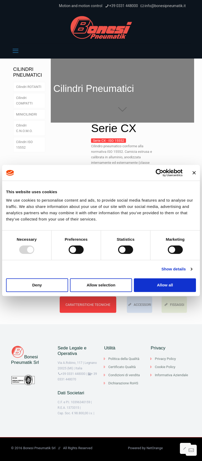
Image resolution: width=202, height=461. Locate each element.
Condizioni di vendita (124, 375)
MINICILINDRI (26, 114)
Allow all (165, 285)
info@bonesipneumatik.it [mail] (165, 6)
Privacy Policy (165, 359)
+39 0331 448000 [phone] (123, 6)
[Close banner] (194, 173)
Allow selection (101, 285)
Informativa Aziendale (171, 375)
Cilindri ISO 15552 (24, 144)
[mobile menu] (15, 50)
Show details (173, 269)
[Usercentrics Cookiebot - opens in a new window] (160, 173)
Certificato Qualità (122, 367)
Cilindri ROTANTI (28, 87)
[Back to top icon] (185, 448)
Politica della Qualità (123, 359)
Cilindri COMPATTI (24, 100)
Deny (37, 285)
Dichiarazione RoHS (123, 383)
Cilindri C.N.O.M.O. (24, 128)
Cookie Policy (165, 367)
